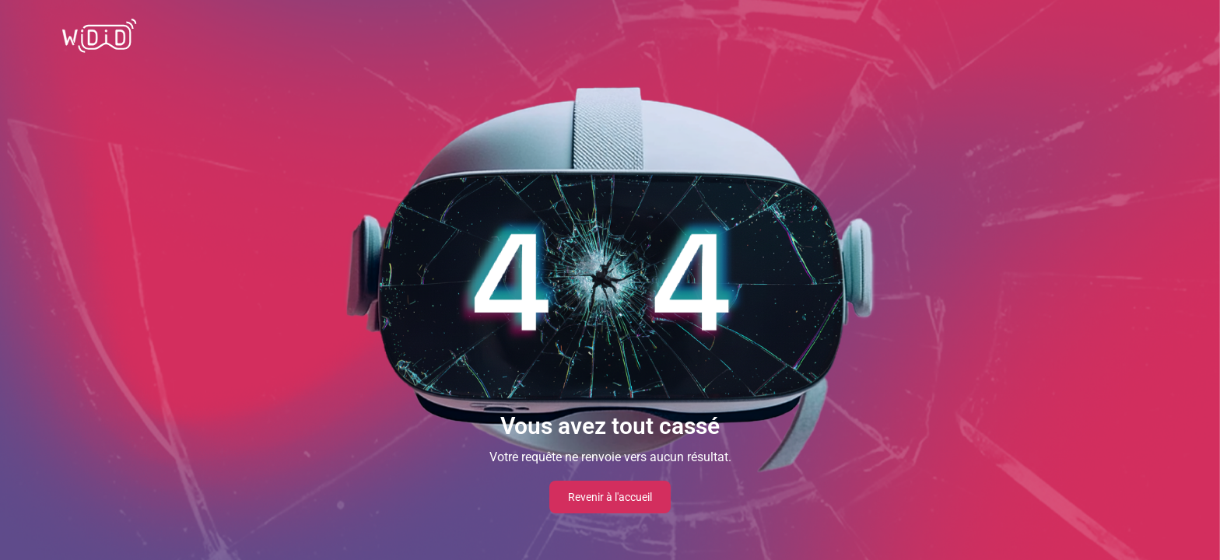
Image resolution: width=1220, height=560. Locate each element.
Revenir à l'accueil (610, 497)
